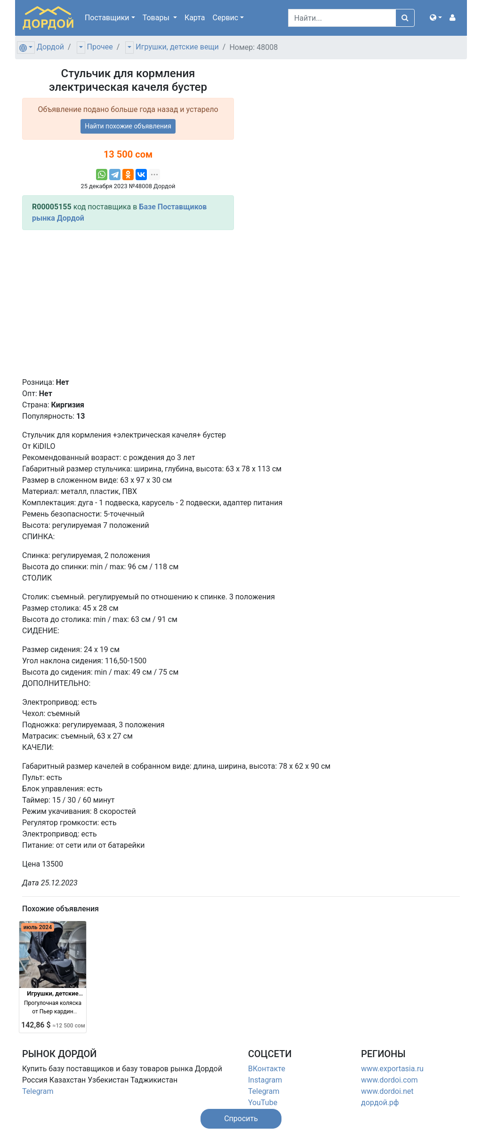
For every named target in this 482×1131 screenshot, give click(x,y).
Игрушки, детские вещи (177, 46)
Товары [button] (157, 17)
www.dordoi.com (389, 1079)
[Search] (342, 18)
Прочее (100, 46)
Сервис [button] (226, 17)
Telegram (37, 1091)
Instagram (265, 1079)
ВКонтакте (266, 1068)
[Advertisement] (128, 303)
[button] (436, 17)
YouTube (262, 1102)
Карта (195, 17)
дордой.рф (380, 1102)
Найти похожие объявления (128, 126)
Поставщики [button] (107, 17)
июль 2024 (38, 927)
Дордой (50, 46)
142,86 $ (53, 1024)
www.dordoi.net (387, 1091)
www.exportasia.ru (392, 1068)
